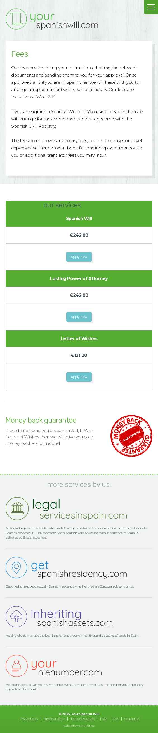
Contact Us (131, 719)
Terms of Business (82, 719)
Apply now (79, 257)
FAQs (103, 719)
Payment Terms (54, 719)
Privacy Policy (29, 719)
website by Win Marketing (79, 725)
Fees (116, 719)
